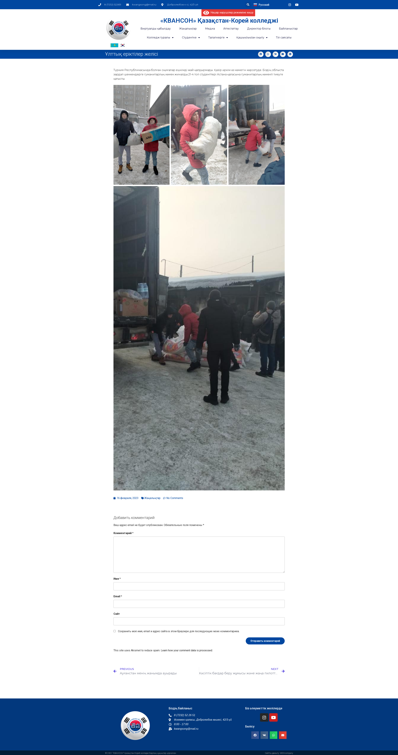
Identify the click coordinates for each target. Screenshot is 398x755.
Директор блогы (259, 28)
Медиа (210, 28)
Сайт (116, 613)
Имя (117, 578)
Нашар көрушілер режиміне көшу (228, 12)
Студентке (191, 38)
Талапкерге (218, 38)
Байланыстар (288, 28)
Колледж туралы (160, 38)
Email (117, 596)
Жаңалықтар (152, 498)
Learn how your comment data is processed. (187, 650)
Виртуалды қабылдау (156, 28)
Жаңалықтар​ (188, 28)
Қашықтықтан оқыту (252, 38)
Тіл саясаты (284, 37)
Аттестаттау (231, 28)
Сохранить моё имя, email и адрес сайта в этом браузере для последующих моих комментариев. (179, 631)
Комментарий (123, 533)
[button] (248, 4)
